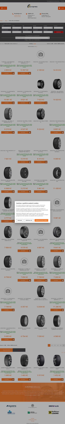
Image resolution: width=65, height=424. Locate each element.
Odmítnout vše (29, 220)
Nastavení (20, 220)
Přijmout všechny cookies (41, 220)
